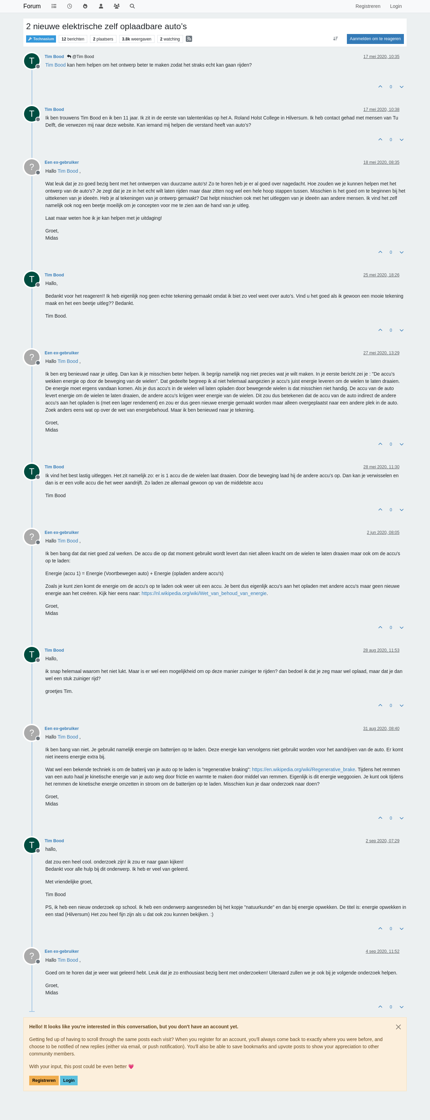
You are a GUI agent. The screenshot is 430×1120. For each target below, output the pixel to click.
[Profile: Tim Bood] (55, 65)
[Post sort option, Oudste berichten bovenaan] (335, 39)
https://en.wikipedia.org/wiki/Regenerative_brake (303, 769)
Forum (32, 6)
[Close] (398, 1027)
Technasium (41, 39)
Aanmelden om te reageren (375, 38)
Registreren (44, 1080)
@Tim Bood (80, 56)
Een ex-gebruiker (62, 162)
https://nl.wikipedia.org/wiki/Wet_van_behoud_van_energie (204, 593)
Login (69, 1080)
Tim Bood (54, 56)
